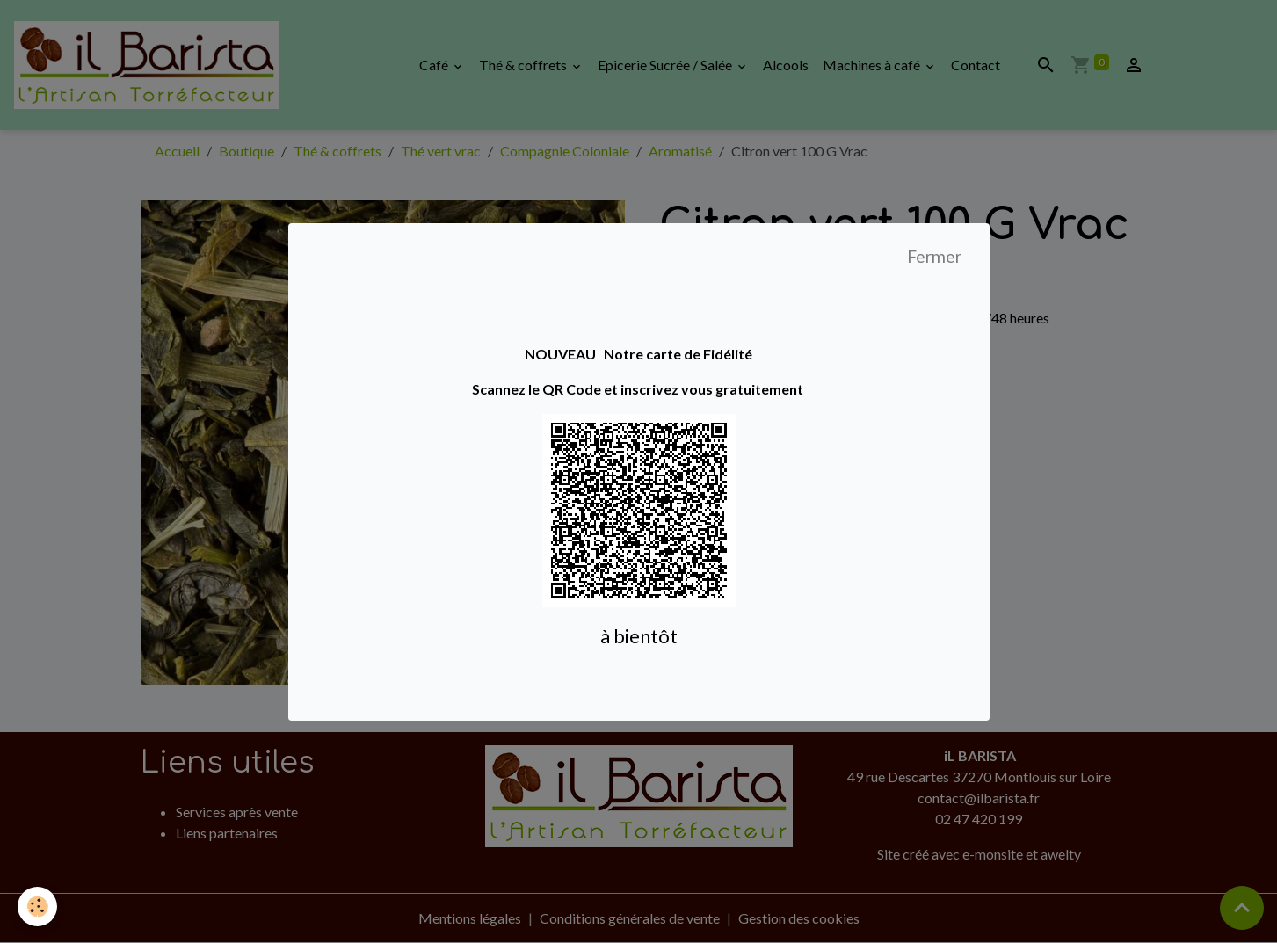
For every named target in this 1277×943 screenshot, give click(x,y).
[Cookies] (37, 906)
